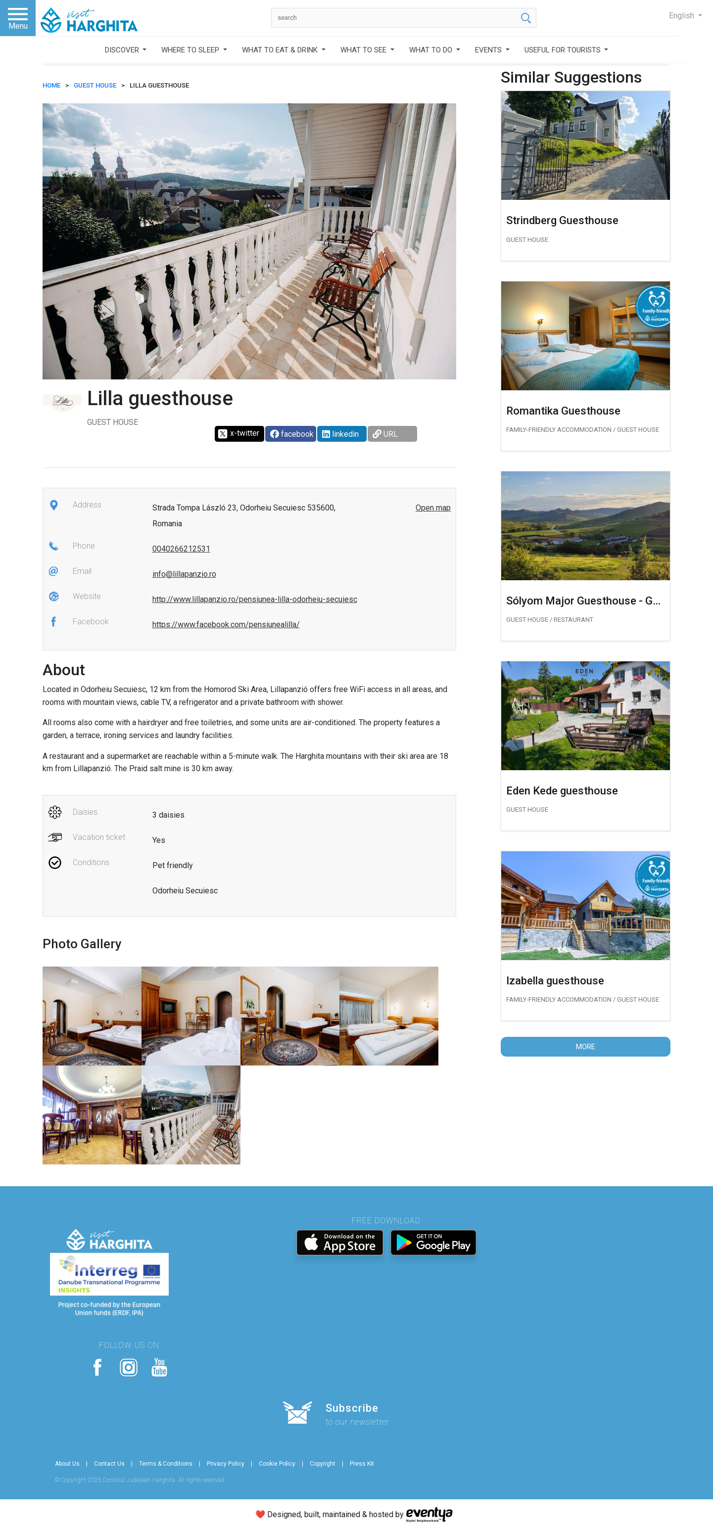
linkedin (340, 434)
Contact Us (109, 1463)
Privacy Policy (225, 1463)
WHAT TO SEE (364, 50)
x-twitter (238, 433)
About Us (67, 1463)
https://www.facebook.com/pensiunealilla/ (226, 624)
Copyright (322, 1463)
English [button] (682, 15)
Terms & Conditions (165, 1463)
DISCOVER (123, 50)
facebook (292, 434)
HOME (51, 85)
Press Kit (362, 1463)
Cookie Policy (277, 1463)
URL (385, 434)
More (585, 1046)
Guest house (95, 85)
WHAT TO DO (431, 50)
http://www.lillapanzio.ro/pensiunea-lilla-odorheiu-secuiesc (254, 599)
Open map (433, 507)
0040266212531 (181, 549)
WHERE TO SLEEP (191, 50)
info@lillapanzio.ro (184, 574)
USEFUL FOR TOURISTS (563, 50)
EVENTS (489, 50)
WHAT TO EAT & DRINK (281, 50)
